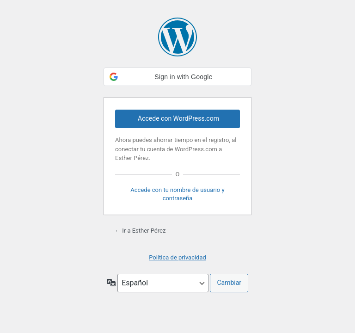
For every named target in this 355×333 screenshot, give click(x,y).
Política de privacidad (177, 257)
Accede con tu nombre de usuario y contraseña (177, 194)
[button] (177, 77)
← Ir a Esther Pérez (140, 230)
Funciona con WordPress (177, 37)
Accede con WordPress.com (178, 118)
